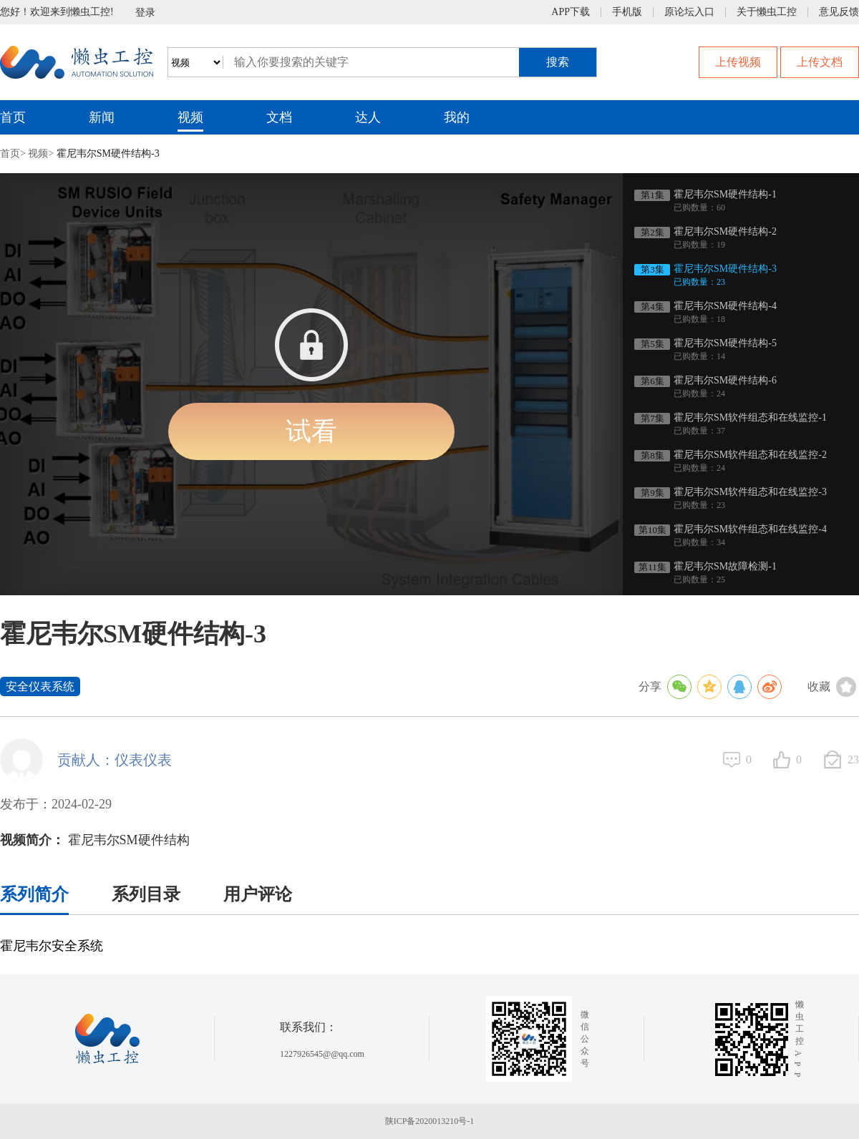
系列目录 (146, 894)
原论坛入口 (689, 12)
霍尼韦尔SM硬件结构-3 (108, 153)
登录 (145, 12)
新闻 (102, 117)
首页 (13, 117)
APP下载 (570, 12)
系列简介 (34, 894)
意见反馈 (839, 12)
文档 (279, 117)
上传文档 (820, 62)
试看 (311, 431)
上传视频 (738, 62)
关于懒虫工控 (767, 12)
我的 (457, 117)
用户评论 (257, 894)
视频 (190, 117)
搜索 (557, 62)
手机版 (627, 12)
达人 (368, 117)
